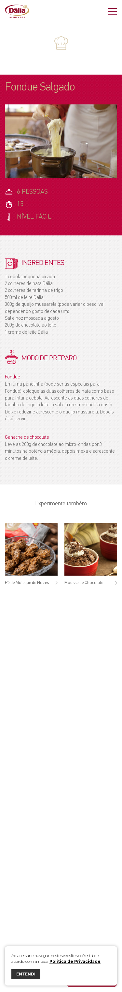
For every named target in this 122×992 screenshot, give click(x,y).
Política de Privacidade (75, 961)
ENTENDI (25, 974)
